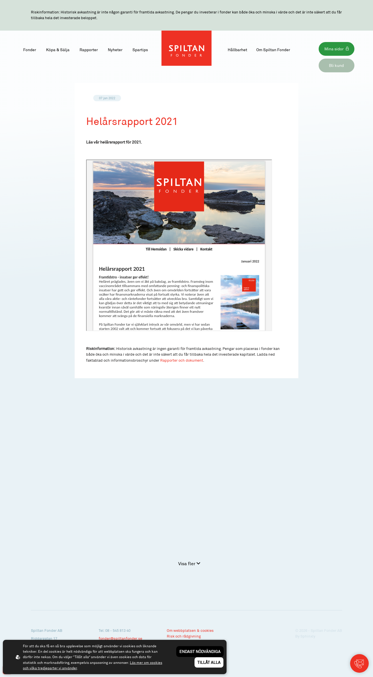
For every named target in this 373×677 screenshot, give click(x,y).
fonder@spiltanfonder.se (120, 638)
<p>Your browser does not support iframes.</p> (179, 245)
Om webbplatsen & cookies (190, 630)
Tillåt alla (209, 662)
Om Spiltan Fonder (273, 49)
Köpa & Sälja (58, 49)
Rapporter (89, 49)
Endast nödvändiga (200, 651)
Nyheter (115, 49)
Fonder (29, 49)
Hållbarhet (237, 49)
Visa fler (189, 563)
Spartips (140, 49)
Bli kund (336, 65)
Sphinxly (307, 636)
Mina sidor (334, 48)
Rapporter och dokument (181, 360)
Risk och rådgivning (184, 636)
